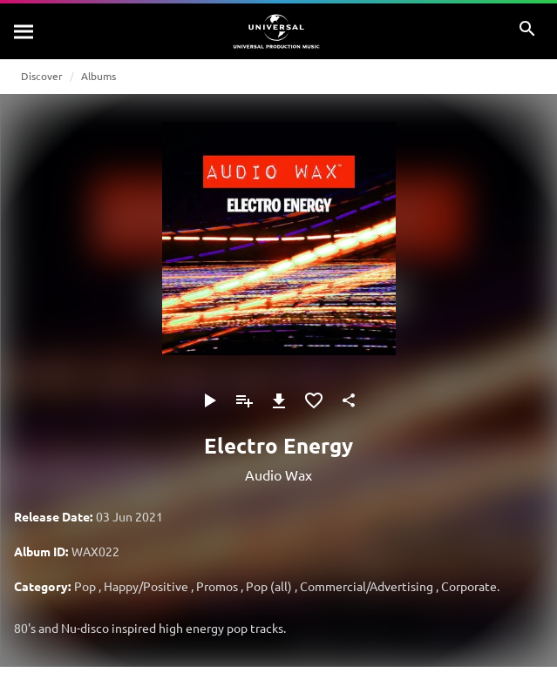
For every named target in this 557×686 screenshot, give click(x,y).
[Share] (348, 400)
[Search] (24, 31)
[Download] (278, 400)
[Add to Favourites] (313, 400)
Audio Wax (278, 474)
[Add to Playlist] (244, 400)
